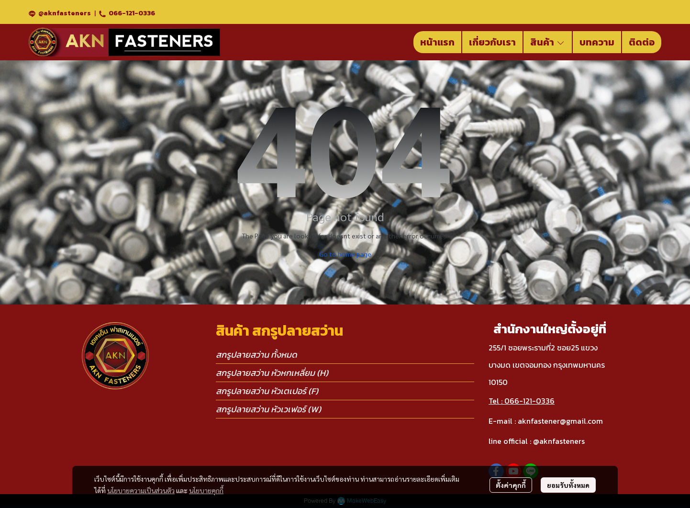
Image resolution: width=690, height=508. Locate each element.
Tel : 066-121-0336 (522, 400)
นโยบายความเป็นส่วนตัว (141, 490)
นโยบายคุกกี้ (206, 490)
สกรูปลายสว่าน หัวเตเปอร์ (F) (267, 390)
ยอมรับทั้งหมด (568, 485)
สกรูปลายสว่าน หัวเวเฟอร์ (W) (268, 409)
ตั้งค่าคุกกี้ (511, 485)
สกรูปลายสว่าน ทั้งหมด (256, 354)
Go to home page (345, 253)
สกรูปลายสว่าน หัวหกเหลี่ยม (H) (272, 372)
